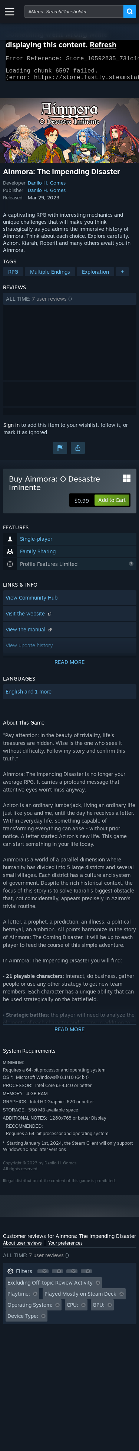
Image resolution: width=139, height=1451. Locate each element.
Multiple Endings (50, 276)
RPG (13, 276)
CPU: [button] (72, 1309)
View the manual (29, 634)
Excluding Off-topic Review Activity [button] (50, 1287)
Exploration (95, 276)
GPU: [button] (99, 1309)
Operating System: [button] (29, 1309)
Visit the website (29, 618)
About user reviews (22, 1247)
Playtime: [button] (18, 1298)
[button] (69, 303)
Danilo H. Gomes (47, 187)
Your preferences (65, 1247)
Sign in (11, 429)
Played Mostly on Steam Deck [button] (80, 1298)
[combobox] (73, 11)
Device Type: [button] (22, 1320)
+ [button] (122, 276)
